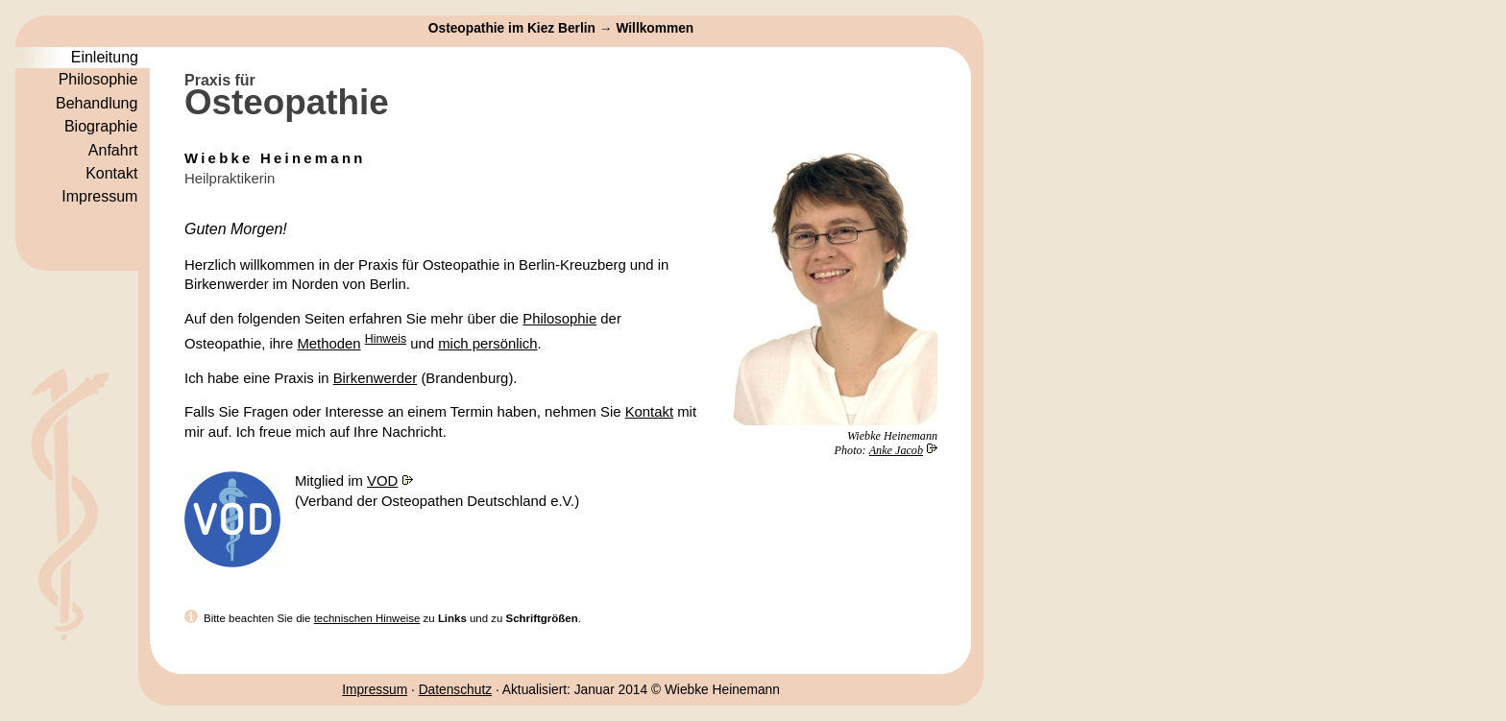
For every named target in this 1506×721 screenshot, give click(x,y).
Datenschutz (455, 690)
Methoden (328, 343)
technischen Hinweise (367, 618)
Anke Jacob (896, 450)
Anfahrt (113, 150)
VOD (382, 481)
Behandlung (96, 103)
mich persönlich (487, 343)
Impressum (374, 690)
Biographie (101, 126)
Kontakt (649, 412)
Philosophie (559, 318)
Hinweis (385, 339)
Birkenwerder (375, 378)
